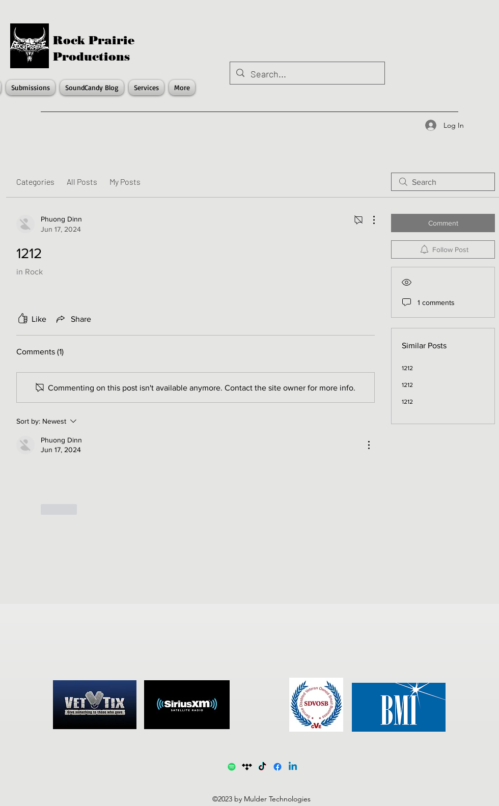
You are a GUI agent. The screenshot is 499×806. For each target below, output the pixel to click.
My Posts (125, 181)
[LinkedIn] (293, 767)
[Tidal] (247, 767)
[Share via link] (72, 319)
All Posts (82, 181)
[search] (443, 182)
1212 (407, 368)
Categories (35, 181)
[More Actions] (369, 220)
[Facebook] (277, 767)
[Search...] (307, 74)
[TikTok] (262, 767)
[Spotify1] (232, 767)
